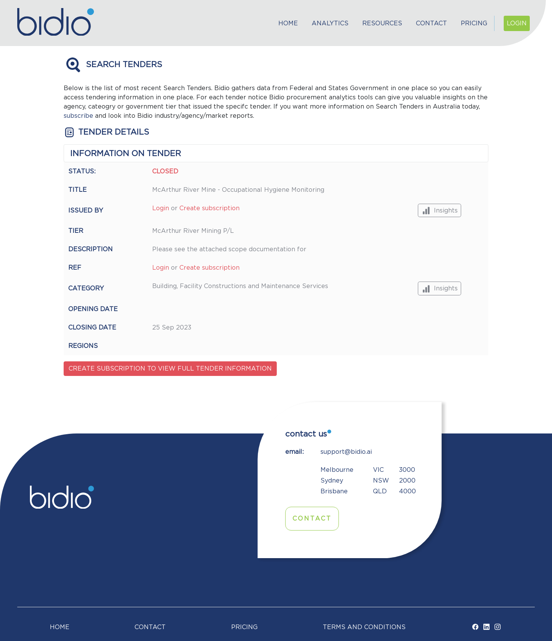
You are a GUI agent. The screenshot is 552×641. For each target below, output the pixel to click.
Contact (431, 23)
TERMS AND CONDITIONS (364, 627)
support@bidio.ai (346, 452)
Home (288, 23)
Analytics (330, 23)
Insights (439, 210)
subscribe (78, 116)
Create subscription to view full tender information (170, 369)
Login (517, 23)
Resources (382, 23)
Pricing (474, 23)
